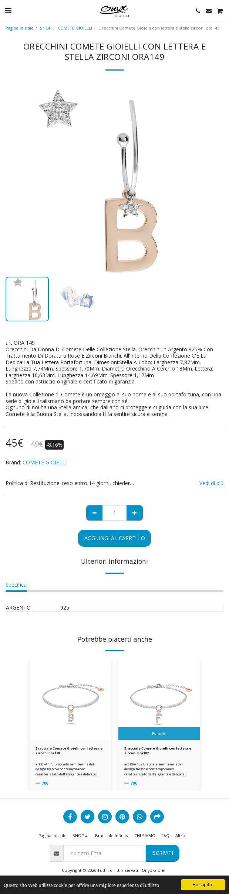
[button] (8, 10)
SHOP (45, 28)
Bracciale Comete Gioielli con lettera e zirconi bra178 (69, 750)
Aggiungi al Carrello (114, 538)
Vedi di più (211, 483)
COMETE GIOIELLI (75, 28)
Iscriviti (162, 852)
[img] (70, 699)
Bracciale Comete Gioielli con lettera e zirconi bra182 (157, 750)
